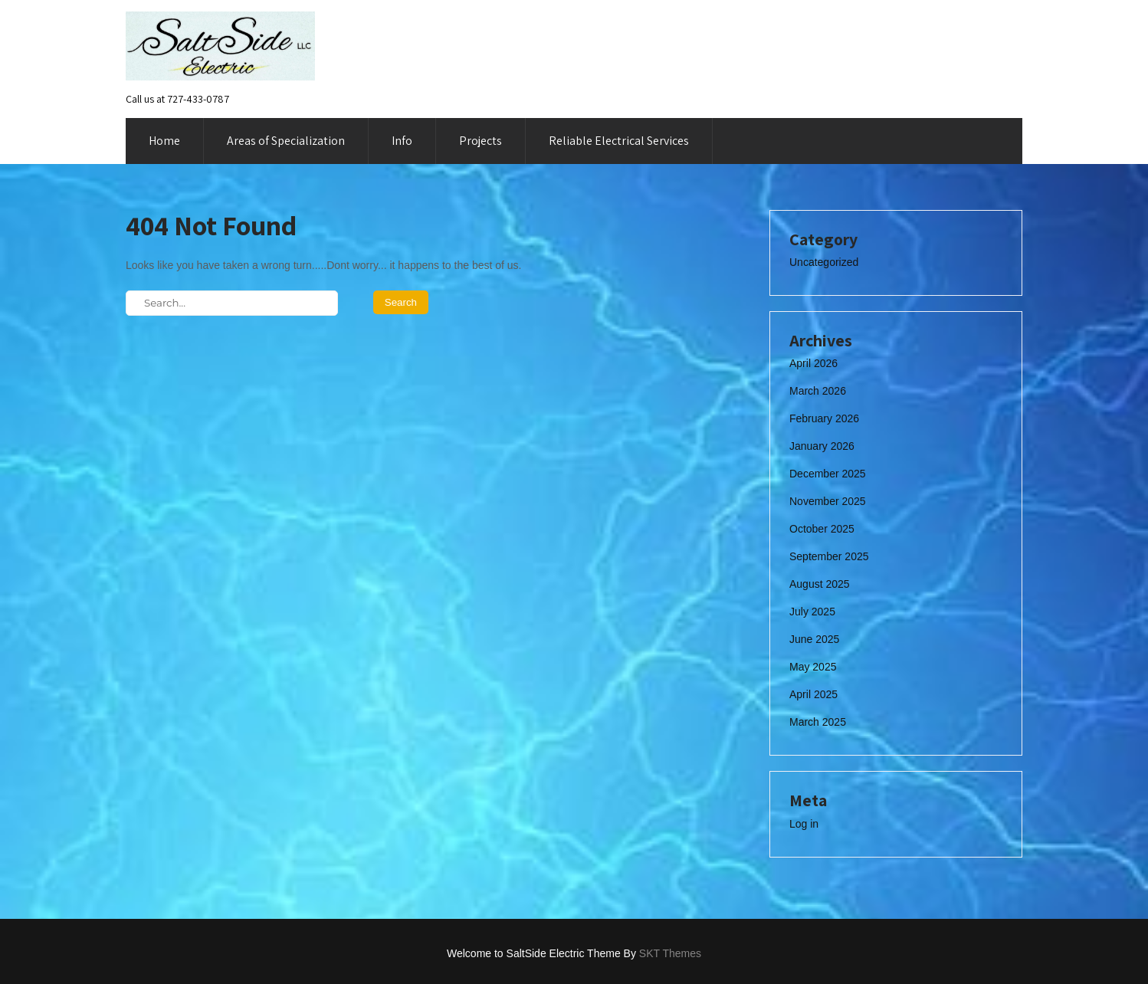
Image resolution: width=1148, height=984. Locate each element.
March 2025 (817, 722)
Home (164, 141)
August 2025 (819, 584)
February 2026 (824, 418)
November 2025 (827, 501)
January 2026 (821, 446)
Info (402, 141)
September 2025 (829, 556)
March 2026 (817, 391)
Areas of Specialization (286, 141)
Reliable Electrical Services (619, 141)
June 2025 (814, 639)
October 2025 (821, 529)
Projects (480, 141)
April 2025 (813, 694)
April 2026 (813, 363)
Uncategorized (823, 262)
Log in (803, 824)
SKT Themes (670, 953)
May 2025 (812, 667)
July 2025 (812, 611)
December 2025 (827, 473)
